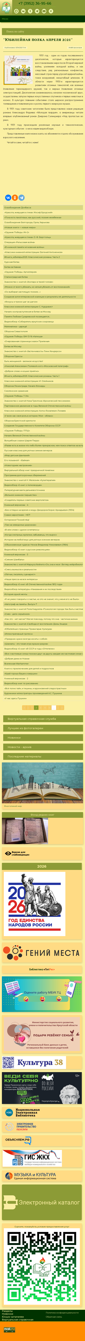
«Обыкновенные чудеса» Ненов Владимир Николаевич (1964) (36, 544)
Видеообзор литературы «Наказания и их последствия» (33, 589)
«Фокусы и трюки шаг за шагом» (21, 302)
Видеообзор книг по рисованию (21, 683)
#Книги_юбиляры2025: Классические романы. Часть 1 (31, 376)
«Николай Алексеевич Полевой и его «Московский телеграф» (36, 366)
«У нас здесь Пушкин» (15, 698)
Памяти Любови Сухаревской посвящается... (27, 316)
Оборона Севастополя (16, 331)
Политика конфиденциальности (62, 1312)
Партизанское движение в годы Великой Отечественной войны (37, 406)
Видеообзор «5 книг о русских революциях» (27, 549)
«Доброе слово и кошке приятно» (21, 371)
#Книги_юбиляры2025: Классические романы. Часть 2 (32, 257)
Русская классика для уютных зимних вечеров (28, 450)
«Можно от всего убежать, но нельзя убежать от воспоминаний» (37, 287)
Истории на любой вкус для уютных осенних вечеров (32, 539)
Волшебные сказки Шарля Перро (21, 440)
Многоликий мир (13, 806)
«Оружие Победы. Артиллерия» (20, 272)
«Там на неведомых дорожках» (20, 525)
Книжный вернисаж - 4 (16, 505)
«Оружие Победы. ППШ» (17, 430)
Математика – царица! (15, 326)
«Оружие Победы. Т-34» (16, 396)
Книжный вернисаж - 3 (16, 554)
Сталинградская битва (16, 277)
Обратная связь (54, 1317)
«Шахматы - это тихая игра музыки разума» (26, 644)
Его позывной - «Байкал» (17, 460)
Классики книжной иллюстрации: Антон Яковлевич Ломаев (35, 411)
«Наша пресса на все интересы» (21, 579)
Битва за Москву (12, 346)
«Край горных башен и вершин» (20, 673)
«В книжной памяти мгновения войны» (24, 247)
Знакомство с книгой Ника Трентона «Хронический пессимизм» (37, 401)
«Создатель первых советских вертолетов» (26, 500)
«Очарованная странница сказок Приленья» (27, 341)
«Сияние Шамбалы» (14, 559)
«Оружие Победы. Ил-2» (16, 232)
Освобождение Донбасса (17, 207)
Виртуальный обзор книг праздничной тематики (29, 470)
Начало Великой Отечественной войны (24, 435)
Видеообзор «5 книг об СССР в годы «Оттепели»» (29, 648)
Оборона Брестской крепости (20, 420)
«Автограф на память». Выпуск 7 (20, 604)
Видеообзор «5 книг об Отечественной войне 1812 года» (33, 584)
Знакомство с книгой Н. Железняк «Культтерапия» (30, 480)
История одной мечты (15, 594)
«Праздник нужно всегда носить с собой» (25, 639)
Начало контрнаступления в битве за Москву (27, 311)
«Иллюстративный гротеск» (18, 634)
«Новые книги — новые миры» (20, 227)
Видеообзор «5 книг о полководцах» (23, 485)
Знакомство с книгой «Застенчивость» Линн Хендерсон (32, 351)
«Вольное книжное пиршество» (20, 495)
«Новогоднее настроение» (18, 465)
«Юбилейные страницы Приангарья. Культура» (28, 629)
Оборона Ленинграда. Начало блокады (24, 386)
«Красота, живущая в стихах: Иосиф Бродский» (28, 212)
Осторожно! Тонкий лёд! (16, 520)
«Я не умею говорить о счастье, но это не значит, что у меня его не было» (41, 599)
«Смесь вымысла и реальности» (20, 569)
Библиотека (42, 969)
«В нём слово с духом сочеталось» (21, 530)
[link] (42, 31)
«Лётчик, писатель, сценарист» (19, 574)
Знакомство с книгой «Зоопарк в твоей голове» (28, 282)
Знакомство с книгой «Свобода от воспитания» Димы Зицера (35, 624)
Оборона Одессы (13, 356)
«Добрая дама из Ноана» (17, 658)
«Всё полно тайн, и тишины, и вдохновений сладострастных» (35, 688)
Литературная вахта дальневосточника (24, 490)
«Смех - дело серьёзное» (17, 614)
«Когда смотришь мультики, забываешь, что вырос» (30, 535)
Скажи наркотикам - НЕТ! (17, 515)
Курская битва (11, 262)
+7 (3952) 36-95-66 (34, 3)
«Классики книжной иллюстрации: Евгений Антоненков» (33, 252)
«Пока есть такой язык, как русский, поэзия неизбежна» (32, 217)
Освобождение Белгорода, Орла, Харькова (26, 222)
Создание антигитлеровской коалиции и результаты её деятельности (40, 296)
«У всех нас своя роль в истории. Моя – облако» (28, 416)
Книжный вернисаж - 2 (16, 678)
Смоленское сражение (16, 391)
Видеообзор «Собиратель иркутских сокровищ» (29, 321)
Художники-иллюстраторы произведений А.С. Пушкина (33, 693)
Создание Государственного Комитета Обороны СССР (32, 425)
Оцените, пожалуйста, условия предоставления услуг (41, 1226)
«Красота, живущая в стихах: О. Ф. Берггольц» (27, 237)
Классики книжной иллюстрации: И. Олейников (28, 381)
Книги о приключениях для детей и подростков (29, 668)
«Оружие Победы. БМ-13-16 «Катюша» (23, 336)
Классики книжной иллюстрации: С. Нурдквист (28, 306)
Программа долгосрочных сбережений (25, 475)
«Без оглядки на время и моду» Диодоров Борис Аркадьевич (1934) (39, 510)
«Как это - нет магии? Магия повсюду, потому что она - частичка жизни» (41, 619)
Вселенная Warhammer (16, 663)
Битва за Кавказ (12, 267)
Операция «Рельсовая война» (19, 242)
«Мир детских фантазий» (17, 455)
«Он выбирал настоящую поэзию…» (22, 292)
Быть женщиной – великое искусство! (23, 361)
